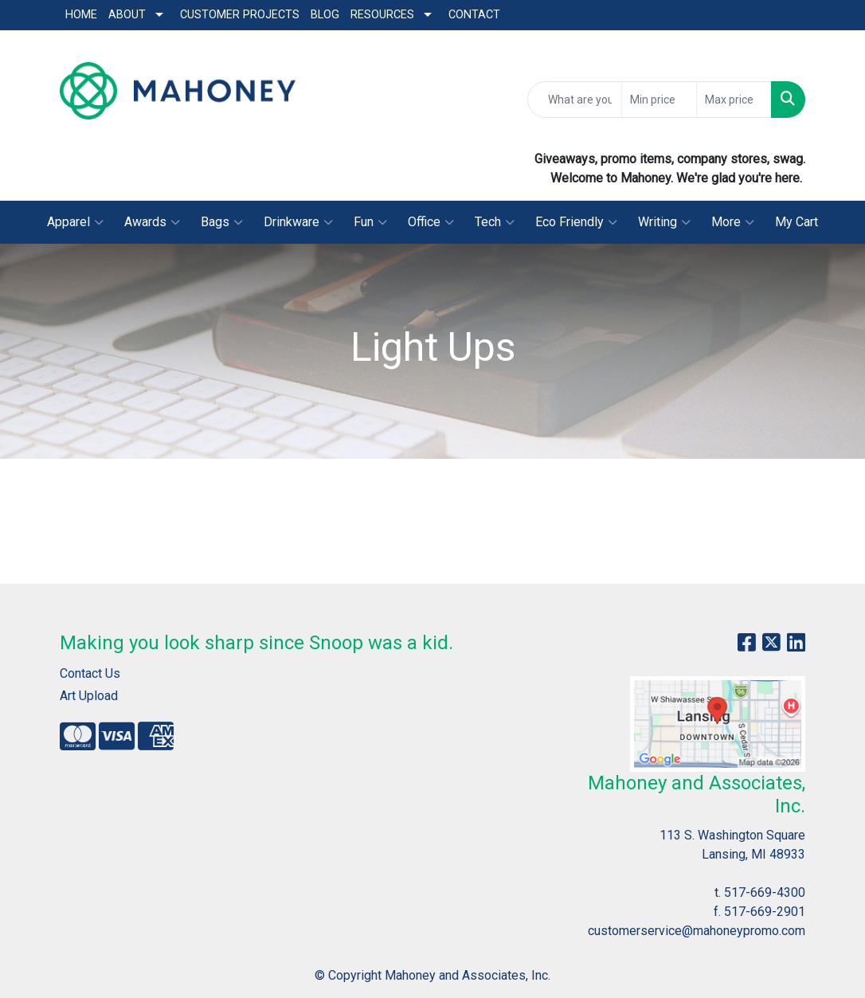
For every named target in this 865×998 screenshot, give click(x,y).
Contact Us (90, 673)
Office (431, 222)
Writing (664, 222)
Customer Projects (239, 15)
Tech (495, 222)
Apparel (75, 222)
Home (81, 15)
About (127, 15)
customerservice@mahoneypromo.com (696, 930)
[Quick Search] (574, 99)
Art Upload (89, 695)
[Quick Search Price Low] (659, 99)
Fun (370, 222)
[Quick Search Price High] (734, 99)
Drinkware (298, 222)
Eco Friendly (576, 222)
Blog (325, 15)
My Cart (796, 221)
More (732, 222)
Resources (382, 15)
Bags (222, 222)
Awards (152, 222)
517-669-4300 (764, 892)
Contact (474, 15)
